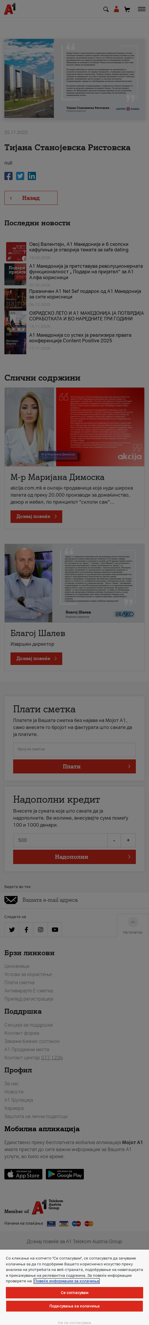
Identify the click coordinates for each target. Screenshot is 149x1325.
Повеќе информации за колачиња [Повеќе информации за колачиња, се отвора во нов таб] (66, 1281)
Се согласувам (75, 1293)
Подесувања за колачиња (74, 1306)
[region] (74, 1287)
